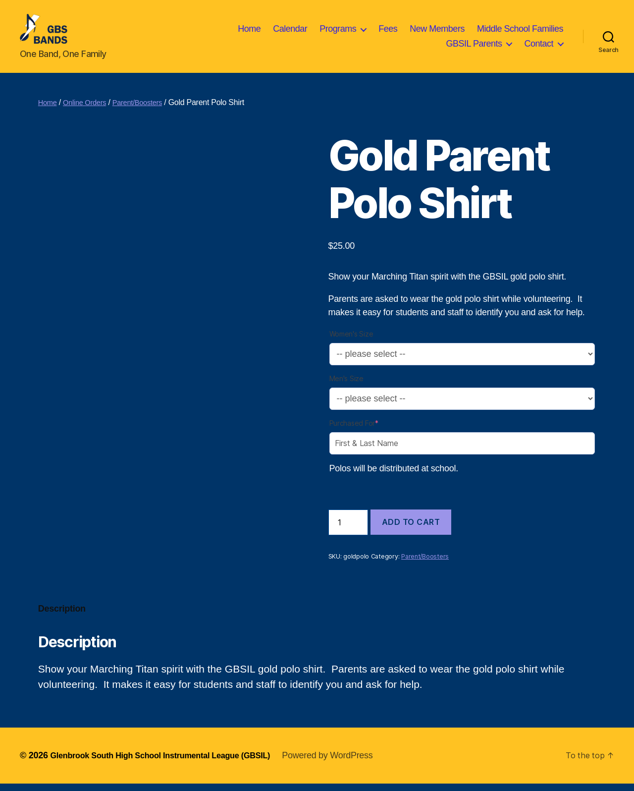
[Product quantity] (348, 530)
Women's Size (351, 341)
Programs (337, 32)
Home (249, 32)
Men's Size (346, 386)
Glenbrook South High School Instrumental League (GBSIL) (172, 763)
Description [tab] (62, 616)
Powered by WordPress (352, 763)
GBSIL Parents (474, 47)
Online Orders (88, 110)
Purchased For (353, 430)
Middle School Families (520, 32)
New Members (437, 32)
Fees (387, 32)
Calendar (290, 32)
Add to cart (411, 529)
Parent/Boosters (146, 110)
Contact (538, 47)
